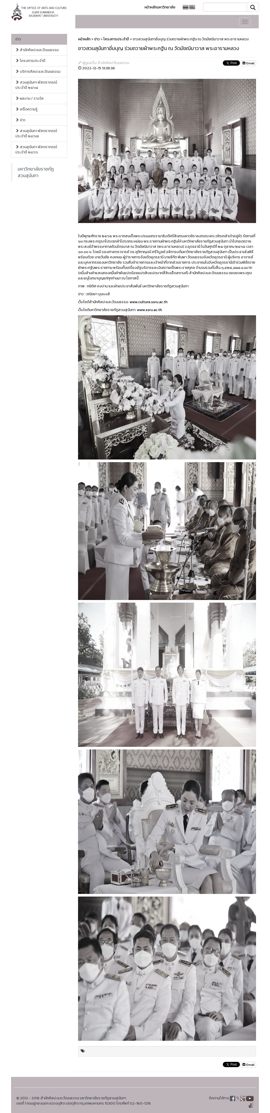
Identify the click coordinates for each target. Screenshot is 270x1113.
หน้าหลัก (84, 39)
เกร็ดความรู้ (26, 109)
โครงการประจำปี (30, 61)
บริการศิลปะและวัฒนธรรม (37, 71)
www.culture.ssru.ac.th (148, 302)
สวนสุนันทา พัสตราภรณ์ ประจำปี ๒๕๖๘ (36, 85)
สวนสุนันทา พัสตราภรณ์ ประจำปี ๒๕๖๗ (36, 133)
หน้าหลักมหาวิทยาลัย (159, 7)
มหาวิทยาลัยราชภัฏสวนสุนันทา (36, 172)
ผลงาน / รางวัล (29, 98)
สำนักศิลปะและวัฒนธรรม (37, 50)
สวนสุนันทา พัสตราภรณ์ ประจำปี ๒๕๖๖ (36, 149)
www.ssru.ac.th (149, 310)
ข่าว (18, 39)
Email (248, 63)
